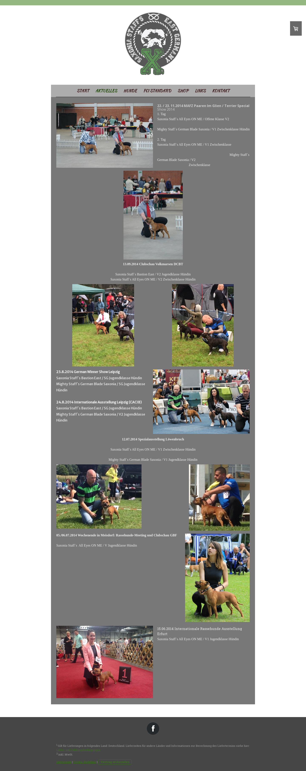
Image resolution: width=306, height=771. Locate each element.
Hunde (130, 91)
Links (200, 91)
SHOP (182, 91)
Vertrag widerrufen (115, 762)
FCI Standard (157, 91)
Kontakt (221, 91)
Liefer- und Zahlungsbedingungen (78, 749)
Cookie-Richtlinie (84, 762)
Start (83, 91)
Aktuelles (106, 91)
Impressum (63, 762)
